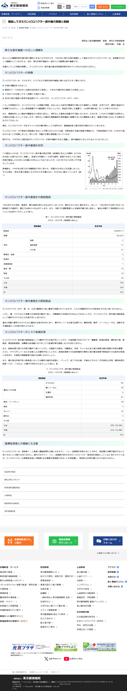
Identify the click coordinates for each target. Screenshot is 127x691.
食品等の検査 (9, 471)
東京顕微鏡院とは (48, 571)
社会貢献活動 (83, 611)
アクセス (53, 13)
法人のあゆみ (46, 618)
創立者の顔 (45, 622)
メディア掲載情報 (48, 609)
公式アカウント (53, 659)
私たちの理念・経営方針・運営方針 (56, 576)
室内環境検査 (9, 511)
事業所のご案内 (47, 626)
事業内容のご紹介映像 (50, 584)
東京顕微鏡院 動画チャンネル (90, 601)
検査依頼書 (43, 7)
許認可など (45, 601)
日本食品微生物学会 (86, 616)
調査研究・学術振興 (86, 597)
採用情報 (74, 13)
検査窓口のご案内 (45, 3)
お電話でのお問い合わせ (107, 553)
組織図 (43, 593)
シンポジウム (83, 584)
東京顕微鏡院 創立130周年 (52, 614)
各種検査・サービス (9, 567)
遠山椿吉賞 (82, 571)
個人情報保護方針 (19, 672)
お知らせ (113, 576)
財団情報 (32, 13)
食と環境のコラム (95, 13)
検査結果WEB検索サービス (12, 620)
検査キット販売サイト (10, 615)
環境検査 (4, 593)
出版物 (80, 580)
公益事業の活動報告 (86, 593)
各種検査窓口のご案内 (10, 609)
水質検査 (8, 495)
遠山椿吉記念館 (84, 605)
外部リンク (55, 672)
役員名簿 (44, 588)
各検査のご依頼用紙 (9, 605)
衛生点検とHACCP (12, 479)
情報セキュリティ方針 (39, 672)
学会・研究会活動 (85, 625)
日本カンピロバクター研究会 (90, 620)
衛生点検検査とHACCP (11, 580)
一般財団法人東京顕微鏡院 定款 (55, 597)
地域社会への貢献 (85, 629)
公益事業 (116, 13)
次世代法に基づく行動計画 (52, 605)
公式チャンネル (73, 659)
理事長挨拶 (45, 580)
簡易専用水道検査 (11, 503)
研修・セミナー (7, 601)
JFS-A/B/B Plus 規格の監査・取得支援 (18, 584)
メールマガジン (118, 7)
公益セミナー (83, 576)
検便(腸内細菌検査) (12, 487)
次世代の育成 (83, 588)
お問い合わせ (103, 7)
